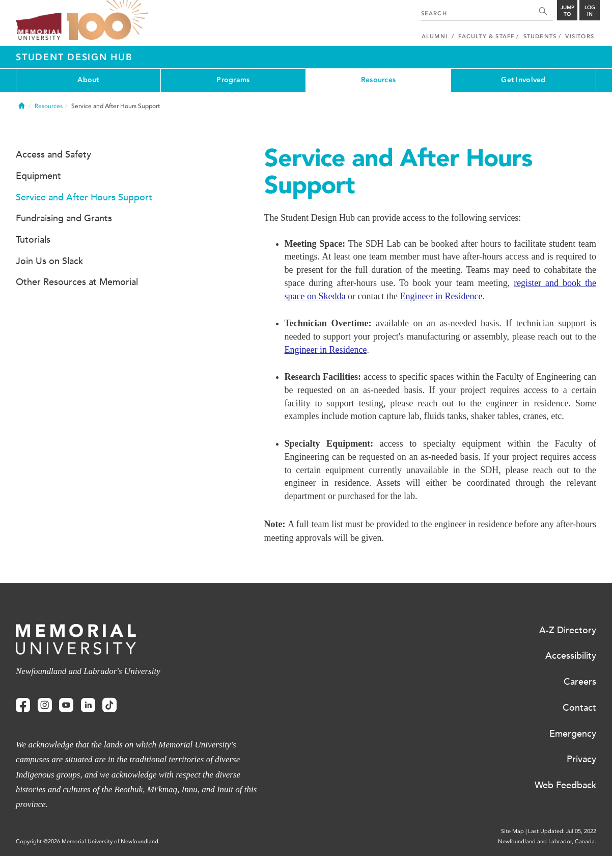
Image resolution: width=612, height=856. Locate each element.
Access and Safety (53, 154)
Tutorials (33, 239)
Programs (232, 79)
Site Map (512, 831)
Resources (378, 79)
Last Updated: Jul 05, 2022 (562, 831)
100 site (107, 20)
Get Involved (523, 79)
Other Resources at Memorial (77, 282)
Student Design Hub (74, 57)
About (88, 79)
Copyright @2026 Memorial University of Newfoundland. (88, 841)
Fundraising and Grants (64, 218)
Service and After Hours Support (84, 197)
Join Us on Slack (49, 261)
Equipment (38, 175)
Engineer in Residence (441, 296)
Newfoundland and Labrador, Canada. (547, 841)
